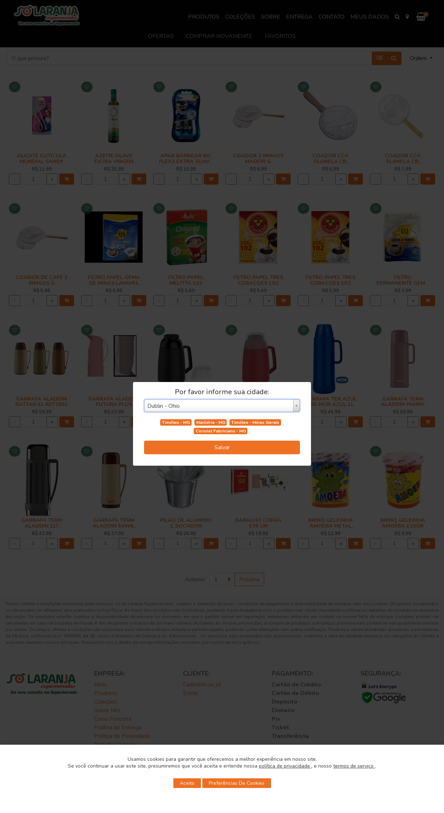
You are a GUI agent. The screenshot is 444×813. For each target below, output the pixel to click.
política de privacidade (285, 766)
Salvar (222, 447)
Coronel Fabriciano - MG (221, 431)
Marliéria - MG (210, 422)
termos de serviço (354, 766)
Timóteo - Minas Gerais (255, 422)
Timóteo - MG (176, 422)
